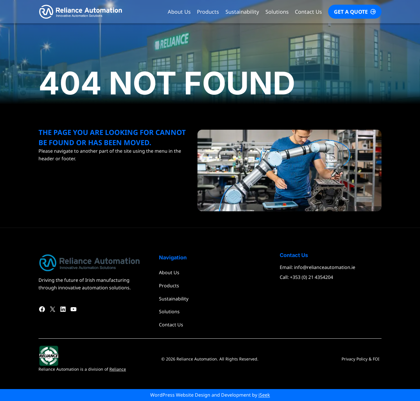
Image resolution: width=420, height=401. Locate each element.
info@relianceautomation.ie (324, 267)
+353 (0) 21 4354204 (311, 277)
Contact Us (308, 11)
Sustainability (242, 11)
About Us (179, 11)
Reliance (117, 369)
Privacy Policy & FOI (360, 359)
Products (208, 11)
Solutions (277, 11)
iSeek (264, 395)
